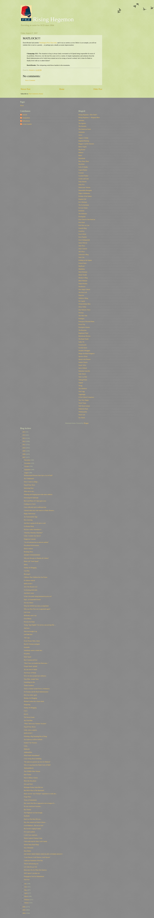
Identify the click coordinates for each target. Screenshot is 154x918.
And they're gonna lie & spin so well (35, 523)
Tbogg (80, 385)
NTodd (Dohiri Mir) (84, 304)
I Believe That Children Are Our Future (35, 577)
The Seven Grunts (29, 717)
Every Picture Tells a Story (32, 641)
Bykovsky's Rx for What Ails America (35, 870)
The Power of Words (30, 673)
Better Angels (83, 146)
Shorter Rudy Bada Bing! (31, 844)
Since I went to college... (31, 482)
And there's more (29, 593)
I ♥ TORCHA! (28, 634)
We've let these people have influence (35, 676)
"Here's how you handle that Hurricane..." (36, 663)
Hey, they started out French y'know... (35, 822)
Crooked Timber (83, 176)
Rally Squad (27, 657)
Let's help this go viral (30, 867)
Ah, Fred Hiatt (28, 720)
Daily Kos (82, 184)
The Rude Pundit (84, 339)
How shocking (28, 520)
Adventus (81, 120)
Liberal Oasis (83, 263)
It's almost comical (29, 580)
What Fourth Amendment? (32, 755)
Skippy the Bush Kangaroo (87, 353)
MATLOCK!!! (28, 583)
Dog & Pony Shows (30, 727)
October (26, 466)
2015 (24, 432)
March (26, 896)
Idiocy (26, 564)
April (26, 893)
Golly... (26, 746)
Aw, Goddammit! (29, 478)
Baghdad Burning (84, 141)
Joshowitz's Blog (84, 254)
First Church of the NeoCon (87, 219)
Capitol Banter (83, 170)
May (25, 890)
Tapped (81, 382)
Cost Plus (26, 571)
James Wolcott (83, 243)
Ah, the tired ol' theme (30, 669)
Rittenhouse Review (85, 336)
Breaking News (28, 552)
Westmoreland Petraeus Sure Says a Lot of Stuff (38, 475)
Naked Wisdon (83, 283)
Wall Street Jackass (84, 406)
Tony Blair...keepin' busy (31, 679)
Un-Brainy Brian (29, 526)
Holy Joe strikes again (30, 695)
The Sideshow (83, 388)
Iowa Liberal (82, 234)
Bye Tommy (27, 809)
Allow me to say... (29, 491)
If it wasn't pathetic (29, 832)
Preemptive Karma (84, 327)
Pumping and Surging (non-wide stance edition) (38, 494)
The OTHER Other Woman (32, 771)
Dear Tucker (27, 774)
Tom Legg (82, 391)
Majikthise (82, 269)
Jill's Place (82, 251)
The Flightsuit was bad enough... (33, 812)
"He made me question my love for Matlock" (37, 762)
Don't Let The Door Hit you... (32, 819)
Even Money (27, 618)
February (27, 899)
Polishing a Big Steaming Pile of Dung (35, 736)
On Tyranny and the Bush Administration (36, 692)
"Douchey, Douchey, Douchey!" (33, 533)
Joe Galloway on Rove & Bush (33, 739)
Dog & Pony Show (29, 485)
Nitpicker (81, 295)
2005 (24, 910)
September (27, 469)
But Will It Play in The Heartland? (34, 790)
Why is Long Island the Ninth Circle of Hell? (37, 765)
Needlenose (82, 286)
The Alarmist (82, 126)
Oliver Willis (82, 307)
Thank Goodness (29, 685)
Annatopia (82, 132)
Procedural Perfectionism (31, 545)
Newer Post (25, 89)
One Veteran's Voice (84, 310)
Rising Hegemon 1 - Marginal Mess (89, 117)
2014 (24, 435)
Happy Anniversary (29, 513)
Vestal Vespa (82, 403)
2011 (24, 444)
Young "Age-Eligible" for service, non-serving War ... (40, 625)
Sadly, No (81, 342)
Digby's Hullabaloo (84, 193)
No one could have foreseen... (32, 806)
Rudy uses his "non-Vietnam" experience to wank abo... (40, 793)
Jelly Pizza (82, 246)
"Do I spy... (27, 638)
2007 (24, 457)
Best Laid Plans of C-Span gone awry (35, 501)
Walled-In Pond (83, 409)
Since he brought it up (30, 631)
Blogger (86, 423)
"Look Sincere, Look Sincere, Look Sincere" (37, 857)
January (26, 903)
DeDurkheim (26, 121)
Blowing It (27, 574)
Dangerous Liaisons (30, 539)
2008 (24, 454)
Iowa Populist (83, 237)
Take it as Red (83, 377)
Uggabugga (82, 394)
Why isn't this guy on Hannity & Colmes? (36, 558)
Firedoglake (82, 216)
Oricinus (81, 313)
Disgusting (27, 704)
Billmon (81, 152)
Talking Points (83, 380)
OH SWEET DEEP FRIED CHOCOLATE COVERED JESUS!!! (43, 854)
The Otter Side (83, 315)
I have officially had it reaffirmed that (35, 507)
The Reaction (83, 330)
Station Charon (83, 362)
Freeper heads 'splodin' (30, 666)
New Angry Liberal (84, 289)
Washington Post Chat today (48, 42)
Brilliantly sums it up (30, 615)
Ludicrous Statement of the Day (33, 860)
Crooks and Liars (84, 179)
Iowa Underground (84, 240)
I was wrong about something (32, 758)
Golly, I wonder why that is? (32, 536)
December (27, 460)
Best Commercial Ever (30, 660)
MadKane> (82, 266)
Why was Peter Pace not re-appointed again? (37, 609)
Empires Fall (82, 199)
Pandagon (81, 318)
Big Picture (82, 149)
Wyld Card (82, 415)
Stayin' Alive (82, 365)
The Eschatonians (84, 205)
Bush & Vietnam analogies (32, 644)
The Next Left (83, 292)
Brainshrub (82, 158)
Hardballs (27, 816)
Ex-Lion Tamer (83, 208)
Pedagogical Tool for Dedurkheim (34, 876)
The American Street (85, 129)
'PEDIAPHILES (28, 768)
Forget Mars (27, 797)
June (25, 887)
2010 (24, 448)
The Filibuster (83, 213)
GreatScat (81, 231)
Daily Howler (83, 181)
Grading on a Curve (30, 504)
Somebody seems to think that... (33, 650)
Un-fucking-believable (30, 590)
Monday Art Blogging (30, 698)
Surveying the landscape (31, 497)
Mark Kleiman (83, 272)
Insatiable (27, 647)
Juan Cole (81, 257)
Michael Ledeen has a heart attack (34, 701)
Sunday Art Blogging (30, 567)
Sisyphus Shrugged (84, 350)
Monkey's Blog (83, 278)
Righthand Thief (83, 333)
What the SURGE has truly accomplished (36, 606)
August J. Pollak (83, 138)
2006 (24, 907)
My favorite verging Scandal (32, 828)
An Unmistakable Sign (30, 517)
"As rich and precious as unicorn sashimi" (36, 542)
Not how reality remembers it (32, 529)
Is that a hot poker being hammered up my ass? (38, 596)
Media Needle (83, 275)
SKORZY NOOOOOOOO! (32, 555)
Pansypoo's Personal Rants (86, 321)
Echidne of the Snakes (85, 196)
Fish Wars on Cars (84, 225)
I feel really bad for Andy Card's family (35, 841)
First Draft (82, 222)
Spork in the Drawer (85, 359)
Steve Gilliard (83, 368)
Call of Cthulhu (83, 167)
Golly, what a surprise (30, 730)
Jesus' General (83, 248)
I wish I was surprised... (31, 835)
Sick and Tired (28, 784)
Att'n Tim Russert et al (30, 587)
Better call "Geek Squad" (31, 561)
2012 (24, 441)
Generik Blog (83, 228)
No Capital (82, 301)
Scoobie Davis (83, 348)
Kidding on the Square (85, 260)
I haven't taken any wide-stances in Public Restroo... (39, 510)
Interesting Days (29, 488)
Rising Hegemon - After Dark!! (88, 114)
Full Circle (27, 612)
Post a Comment (30, 80)
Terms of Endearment (30, 800)
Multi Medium (83, 281)
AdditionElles (28, 752)
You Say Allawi (28, 602)
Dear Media (27, 851)
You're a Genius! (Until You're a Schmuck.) (37, 688)
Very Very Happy (84, 400)
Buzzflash (81, 164)
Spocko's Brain (83, 356)
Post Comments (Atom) (36, 94)
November (27, 463)
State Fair (27, 879)
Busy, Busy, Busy (84, 161)
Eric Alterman (83, 202)
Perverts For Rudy (29, 622)
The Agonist (82, 123)
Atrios (80, 135)
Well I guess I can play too (32, 873)
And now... (27, 628)
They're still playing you (31, 863)
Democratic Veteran (84, 187)
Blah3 (80, 155)
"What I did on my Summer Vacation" (35, 723)
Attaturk (24, 114)
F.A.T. (26, 711)
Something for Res (29, 682)
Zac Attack (82, 417)
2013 (24, 438)
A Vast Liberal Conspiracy (86, 397)
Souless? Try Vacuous (30, 743)
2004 (24, 913)
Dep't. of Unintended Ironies (32, 599)
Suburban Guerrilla (84, 371)
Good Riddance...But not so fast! (33, 825)
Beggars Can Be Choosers (86, 144)
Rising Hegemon (47, 19)
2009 (24, 451)
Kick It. (26, 714)
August (26, 472)
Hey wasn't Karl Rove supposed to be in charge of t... (39, 803)
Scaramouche (83, 345)
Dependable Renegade (85, 190)
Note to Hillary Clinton (31, 778)
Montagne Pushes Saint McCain (33, 787)
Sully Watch (82, 374)
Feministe (81, 211)
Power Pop (82, 324)
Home (61, 89)
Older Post (97, 89)
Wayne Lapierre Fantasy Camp (33, 838)
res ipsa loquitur (27, 124)
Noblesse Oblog (83, 298)
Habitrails (27, 749)
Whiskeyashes (83, 412)
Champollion (26, 118)
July (25, 883)
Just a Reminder (28, 848)
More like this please (30, 781)
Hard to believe (28, 548)
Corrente (81, 173)
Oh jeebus (27, 653)
